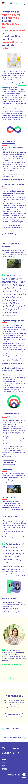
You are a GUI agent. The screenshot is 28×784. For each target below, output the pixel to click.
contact (4, 757)
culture (4, 766)
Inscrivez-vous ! (9, 233)
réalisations (5, 769)
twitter (4, 760)
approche (4, 768)
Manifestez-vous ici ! (14, 714)
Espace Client (18, 3)
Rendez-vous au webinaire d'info (13, 179)
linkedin (4, 759)
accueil (4, 765)
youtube (4, 762)
